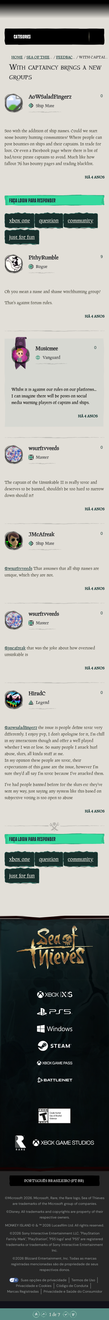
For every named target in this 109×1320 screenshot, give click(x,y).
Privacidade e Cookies (34, 1286)
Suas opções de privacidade (44, 1280)
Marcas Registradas (23, 1291)
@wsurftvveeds (18, 568)
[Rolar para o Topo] (36, 1314)
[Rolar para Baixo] (66, 1314)
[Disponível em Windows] (54, 1029)
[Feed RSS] (8, 57)
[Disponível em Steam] (54, 1046)
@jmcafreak (15, 648)
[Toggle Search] (96, 36)
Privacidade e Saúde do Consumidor (73, 1291)
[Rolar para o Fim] (73, 1314)
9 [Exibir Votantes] (101, 256)
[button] (50, 36)
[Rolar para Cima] (43, 1314)
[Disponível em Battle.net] (54, 1081)
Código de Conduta (72, 1286)
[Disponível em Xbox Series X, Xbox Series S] (54, 995)
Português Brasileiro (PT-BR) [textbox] (54, 1180)
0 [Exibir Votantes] (101, 96)
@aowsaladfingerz (21, 727)
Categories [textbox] (22, 36)
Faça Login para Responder (32, 200)
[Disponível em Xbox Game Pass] (54, 1063)
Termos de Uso (83, 1280)
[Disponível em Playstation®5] (54, 1012)
